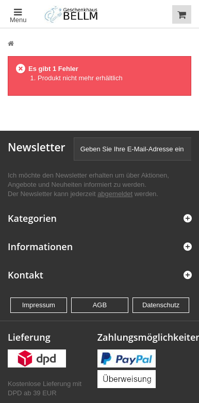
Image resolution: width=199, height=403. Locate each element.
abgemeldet (114, 194)
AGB (100, 305)
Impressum (38, 305)
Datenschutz (160, 305)
